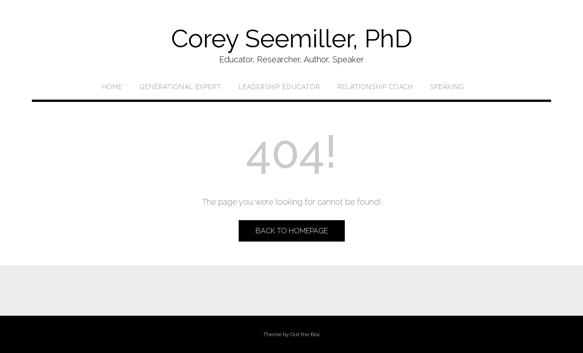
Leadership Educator (279, 87)
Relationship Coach (375, 87)
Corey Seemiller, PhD (291, 38)
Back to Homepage (292, 231)
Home (112, 87)
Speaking (447, 87)
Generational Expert (180, 87)
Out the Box (305, 334)
